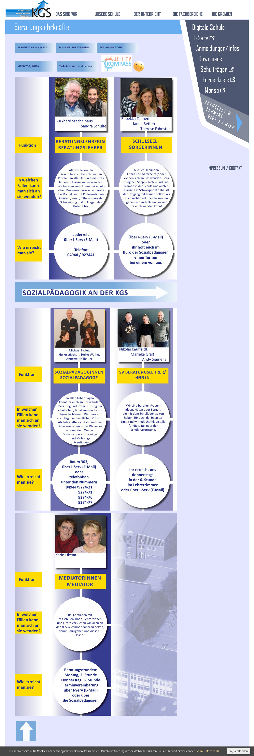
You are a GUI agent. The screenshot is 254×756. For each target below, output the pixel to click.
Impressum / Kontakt (225, 168)
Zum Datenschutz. (208, 751)
